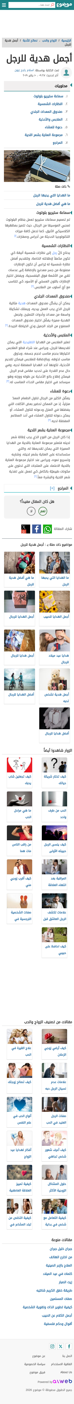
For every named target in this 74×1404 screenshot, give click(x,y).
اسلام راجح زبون (24, 70)
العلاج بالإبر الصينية (59, 1265)
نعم (42, 511)
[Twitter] (60, 1346)
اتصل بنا (67, 1356)
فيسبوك (36, 529)
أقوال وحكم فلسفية (58, 1324)
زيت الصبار (65, 1282)
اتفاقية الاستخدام (61, 1364)
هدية (21, 303)
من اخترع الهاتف (60, 1257)
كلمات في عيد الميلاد (57, 1274)
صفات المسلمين (61, 1299)
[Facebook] (69, 1346)
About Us (66, 1372)
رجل (54, 253)
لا (31, 511)
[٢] (32, 286)
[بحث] (52, 5)
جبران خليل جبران (61, 1249)
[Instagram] (52, 1346)
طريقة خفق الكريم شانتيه (54, 1290)
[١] (15, 236)
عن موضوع (38, 1356)
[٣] (8, 381)
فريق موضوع (37, 1372)
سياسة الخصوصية (34, 1364)
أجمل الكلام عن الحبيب (57, 1315)
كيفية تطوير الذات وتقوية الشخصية (47, 1307)
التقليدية (29, 342)
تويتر (25, 529)
